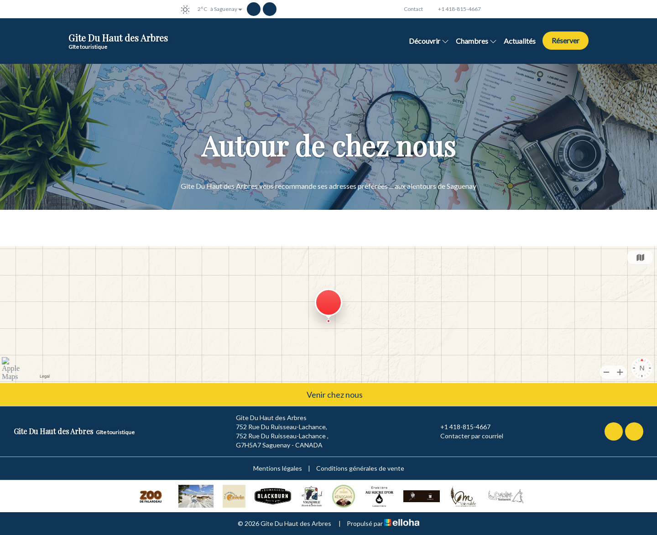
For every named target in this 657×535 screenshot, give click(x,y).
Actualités (520, 40)
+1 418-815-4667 (460, 427)
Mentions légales (277, 468)
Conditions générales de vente (360, 468)
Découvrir (429, 40)
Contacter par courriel (466, 436)
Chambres (476, 40)
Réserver (565, 40)
